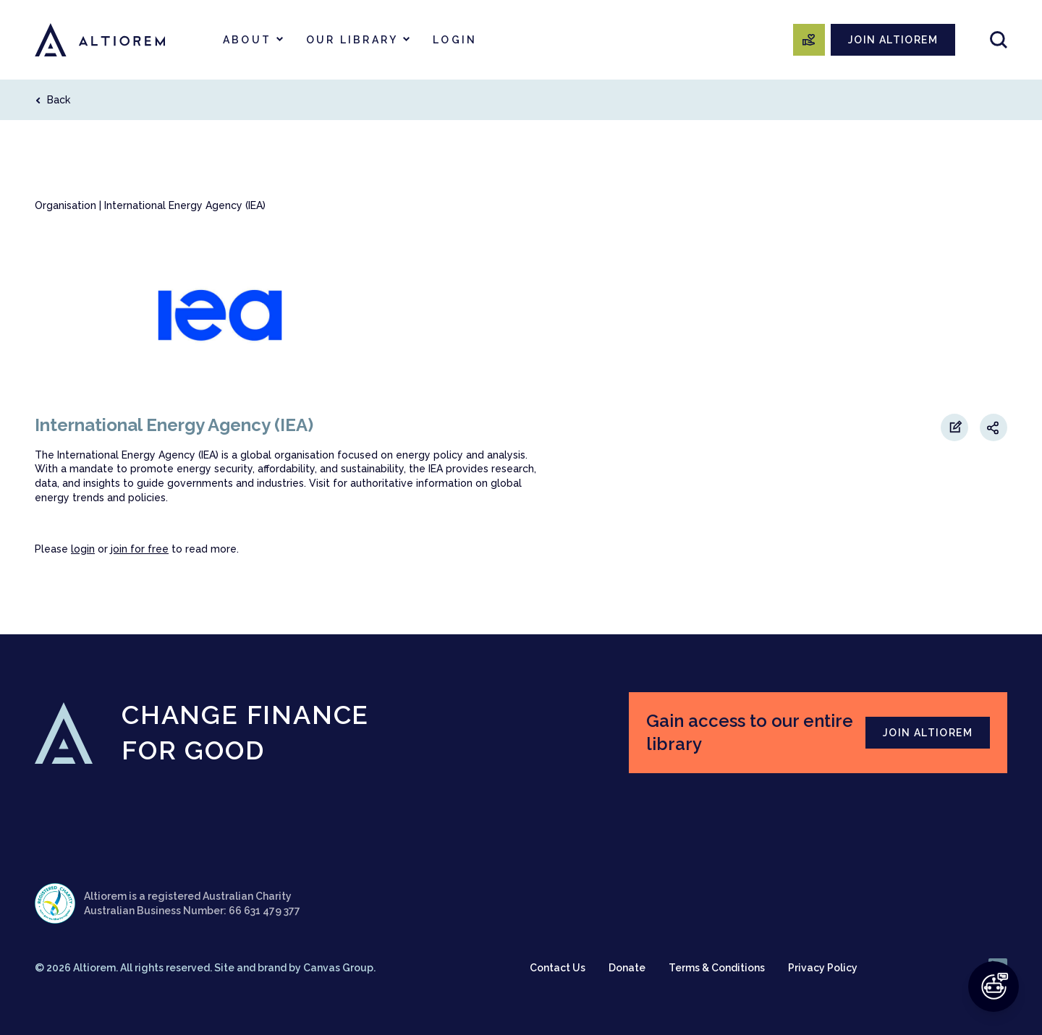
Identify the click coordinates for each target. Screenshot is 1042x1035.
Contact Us (557, 968)
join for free (140, 549)
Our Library (352, 40)
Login (455, 40)
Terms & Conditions (717, 968)
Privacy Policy (822, 968)
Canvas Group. (339, 968)
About (247, 40)
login (83, 549)
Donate (627, 968)
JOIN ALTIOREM (893, 40)
